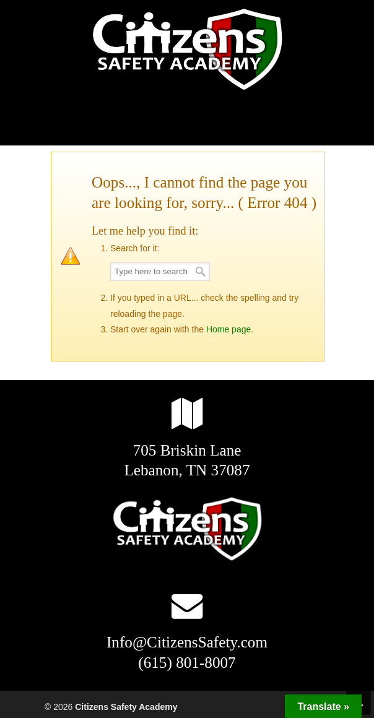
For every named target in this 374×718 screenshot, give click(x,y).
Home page (228, 329)
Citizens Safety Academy (187, 50)
